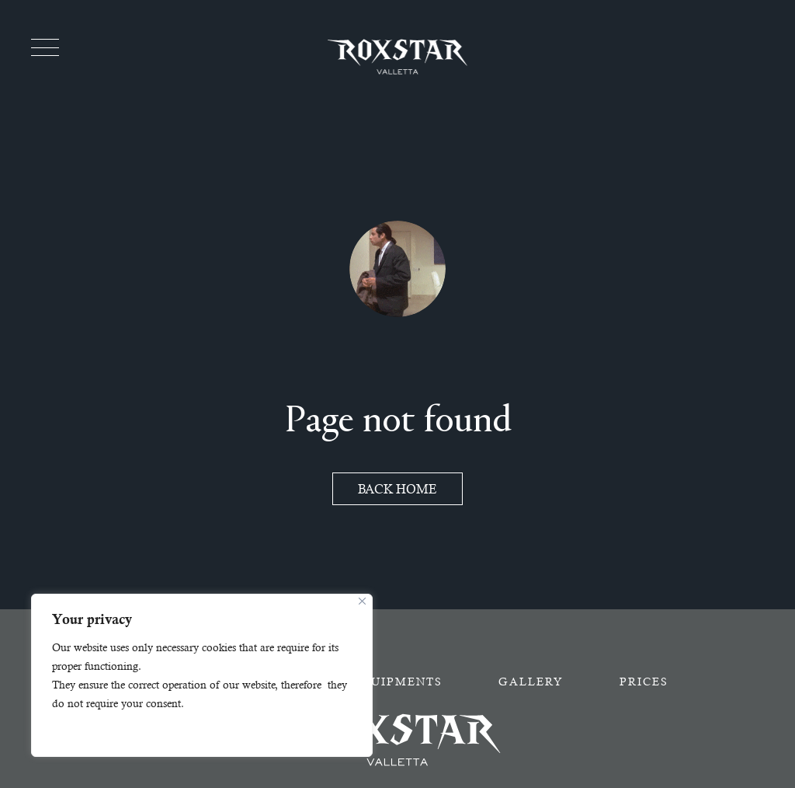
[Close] (362, 601)
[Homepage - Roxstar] (397, 57)
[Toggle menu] (45, 47)
